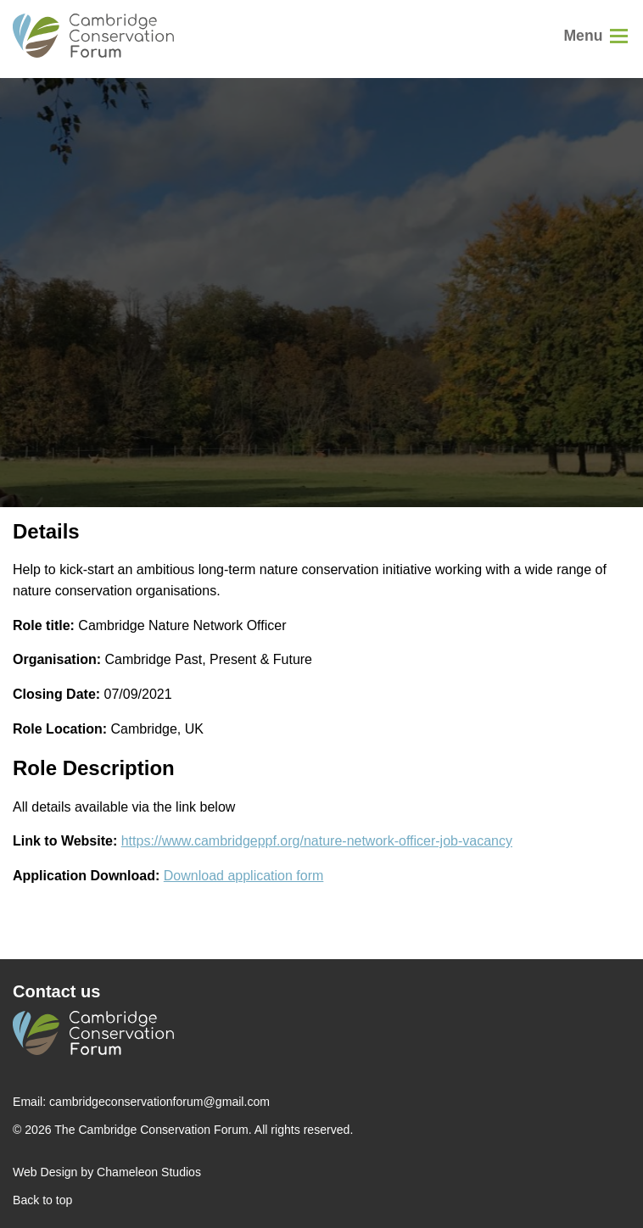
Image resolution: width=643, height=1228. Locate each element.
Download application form (244, 875)
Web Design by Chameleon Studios (107, 1172)
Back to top (42, 1200)
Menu (582, 35)
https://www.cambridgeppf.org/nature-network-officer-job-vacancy (316, 841)
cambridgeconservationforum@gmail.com (159, 1101)
